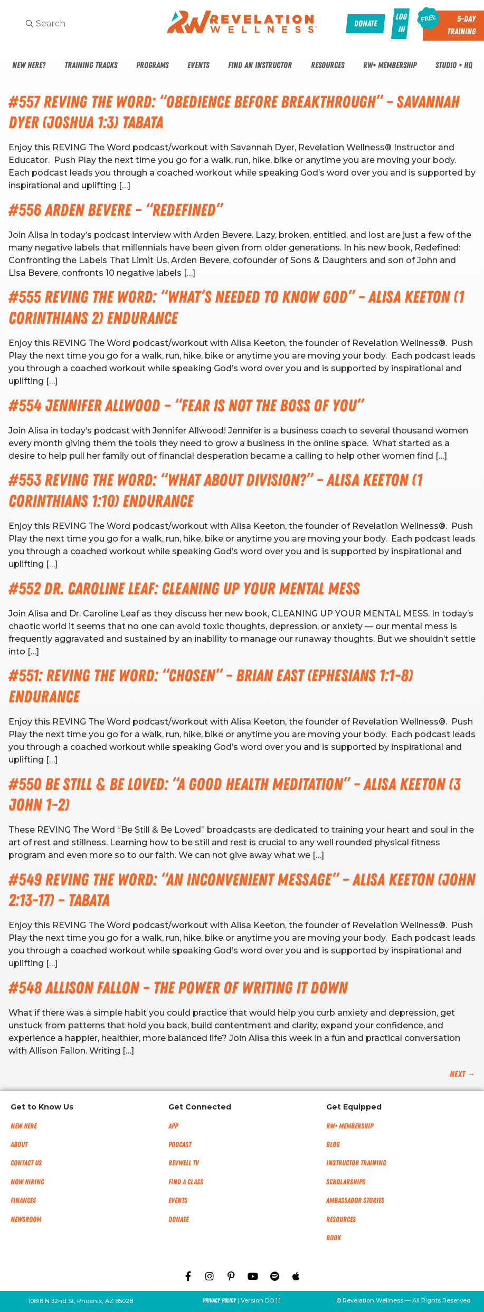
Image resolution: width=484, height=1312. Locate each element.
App (173, 1126)
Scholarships (345, 1182)
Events (198, 65)
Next (463, 1074)
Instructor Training (356, 1163)
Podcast (179, 1144)
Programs (152, 65)
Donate (178, 1219)
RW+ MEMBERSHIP (349, 1126)
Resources (327, 65)
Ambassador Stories (355, 1200)
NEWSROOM (26, 1219)
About (19, 1144)
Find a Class (185, 1182)
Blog (332, 1144)
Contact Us (26, 1163)
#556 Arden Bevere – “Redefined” (115, 210)
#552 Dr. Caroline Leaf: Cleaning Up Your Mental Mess (183, 588)
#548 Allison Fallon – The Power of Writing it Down (177, 988)
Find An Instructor (260, 65)
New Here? (28, 65)
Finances (23, 1200)
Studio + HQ (453, 65)
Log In (401, 23)
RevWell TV (183, 1163)
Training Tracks (90, 65)
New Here (23, 1126)
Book (333, 1237)
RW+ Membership (389, 65)
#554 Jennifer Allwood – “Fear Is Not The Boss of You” (185, 405)
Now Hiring (27, 1182)
